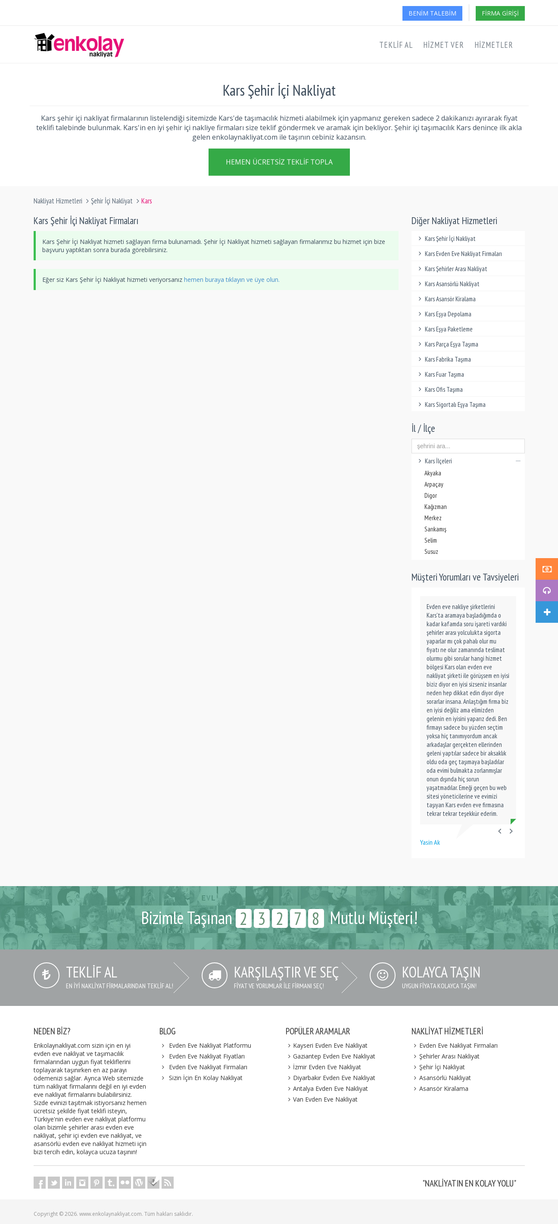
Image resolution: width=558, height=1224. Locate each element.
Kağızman (435, 507)
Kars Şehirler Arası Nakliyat (451, 269)
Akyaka (432, 473)
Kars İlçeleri (468, 461)
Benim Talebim (432, 13)
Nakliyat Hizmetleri (58, 201)
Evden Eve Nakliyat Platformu (210, 1045)
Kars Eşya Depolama (443, 314)
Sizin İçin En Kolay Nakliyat (206, 1078)
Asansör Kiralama (439, 1088)
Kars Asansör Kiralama (446, 299)
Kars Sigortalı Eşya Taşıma (451, 404)
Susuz (431, 551)
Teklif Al (396, 45)
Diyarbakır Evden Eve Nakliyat (331, 1078)
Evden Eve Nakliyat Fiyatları (207, 1056)
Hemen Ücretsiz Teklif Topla (279, 164)
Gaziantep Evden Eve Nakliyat (331, 1056)
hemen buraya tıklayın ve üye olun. (232, 279)
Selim (430, 540)
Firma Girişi (500, 13)
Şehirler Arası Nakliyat (445, 1056)
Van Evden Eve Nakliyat (322, 1099)
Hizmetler (493, 45)
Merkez (433, 518)
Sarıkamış (435, 529)
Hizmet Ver (443, 45)
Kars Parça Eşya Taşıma (447, 344)
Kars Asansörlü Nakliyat (448, 284)
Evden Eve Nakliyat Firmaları (208, 1067)
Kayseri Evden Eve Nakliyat (327, 1045)
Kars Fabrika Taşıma (443, 359)
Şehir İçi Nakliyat (112, 201)
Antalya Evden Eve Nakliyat (327, 1088)
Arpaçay (433, 484)
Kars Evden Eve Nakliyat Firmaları (459, 254)
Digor (430, 495)
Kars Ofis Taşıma (439, 389)
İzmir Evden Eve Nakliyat (324, 1067)
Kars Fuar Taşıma (440, 374)
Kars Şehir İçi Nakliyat (446, 238)
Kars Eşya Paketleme (444, 329)
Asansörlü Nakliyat (441, 1078)
